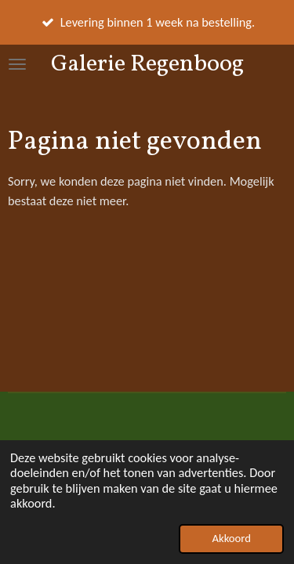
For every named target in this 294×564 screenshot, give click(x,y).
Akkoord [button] (231, 538)
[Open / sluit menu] (17, 64)
